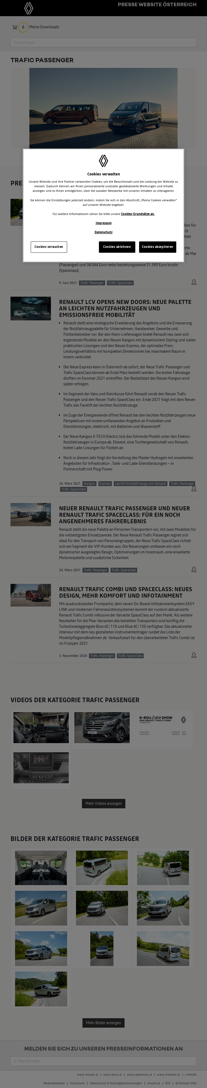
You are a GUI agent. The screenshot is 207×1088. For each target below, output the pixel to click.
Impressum (104, 223)
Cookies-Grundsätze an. (138, 214)
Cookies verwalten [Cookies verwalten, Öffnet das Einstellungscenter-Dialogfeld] (48, 247)
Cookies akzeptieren (157, 247)
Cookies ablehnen (117, 247)
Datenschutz (103, 232)
